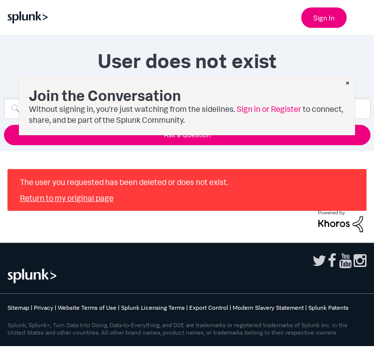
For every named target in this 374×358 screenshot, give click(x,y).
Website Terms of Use (87, 307)
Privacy (43, 307)
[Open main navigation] (361, 16)
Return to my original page (67, 198)
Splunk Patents (328, 307)
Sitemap (18, 307)
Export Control (208, 307)
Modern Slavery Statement (268, 307)
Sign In (324, 17)
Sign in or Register (269, 109)
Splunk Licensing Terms (153, 307)
